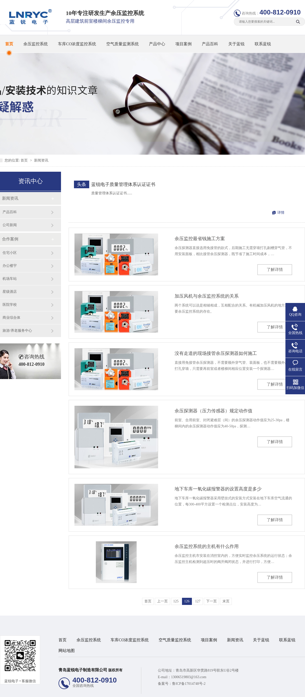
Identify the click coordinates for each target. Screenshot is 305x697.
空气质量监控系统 (175, 640)
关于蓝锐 (236, 44)
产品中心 (157, 44)
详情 (280, 212)
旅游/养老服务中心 (17, 330)
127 (198, 601)
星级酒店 (10, 292)
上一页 (162, 601)
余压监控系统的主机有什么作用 (207, 546)
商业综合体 (11, 318)
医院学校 (10, 305)
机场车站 (10, 279)
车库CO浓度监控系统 (77, 44)
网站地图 (66, 650)
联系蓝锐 (263, 44)
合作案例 (10, 239)
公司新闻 (10, 225)
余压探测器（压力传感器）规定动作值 (213, 410)
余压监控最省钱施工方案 (200, 238)
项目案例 (183, 44)
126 (187, 601)
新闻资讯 (41, 160)
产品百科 (210, 44)
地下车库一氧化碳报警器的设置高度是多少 (218, 488)
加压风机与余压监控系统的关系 (207, 296)
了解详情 (275, 269)
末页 (226, 601)
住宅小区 (10, 253)
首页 (9, 44)
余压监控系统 (35, 44)
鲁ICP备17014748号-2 (188, 684)
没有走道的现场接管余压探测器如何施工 (216, 353)
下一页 (211, 601)
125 (176, 601)
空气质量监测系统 (122, 44)
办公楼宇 (10, 266)
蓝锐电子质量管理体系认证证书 (123, 184)
